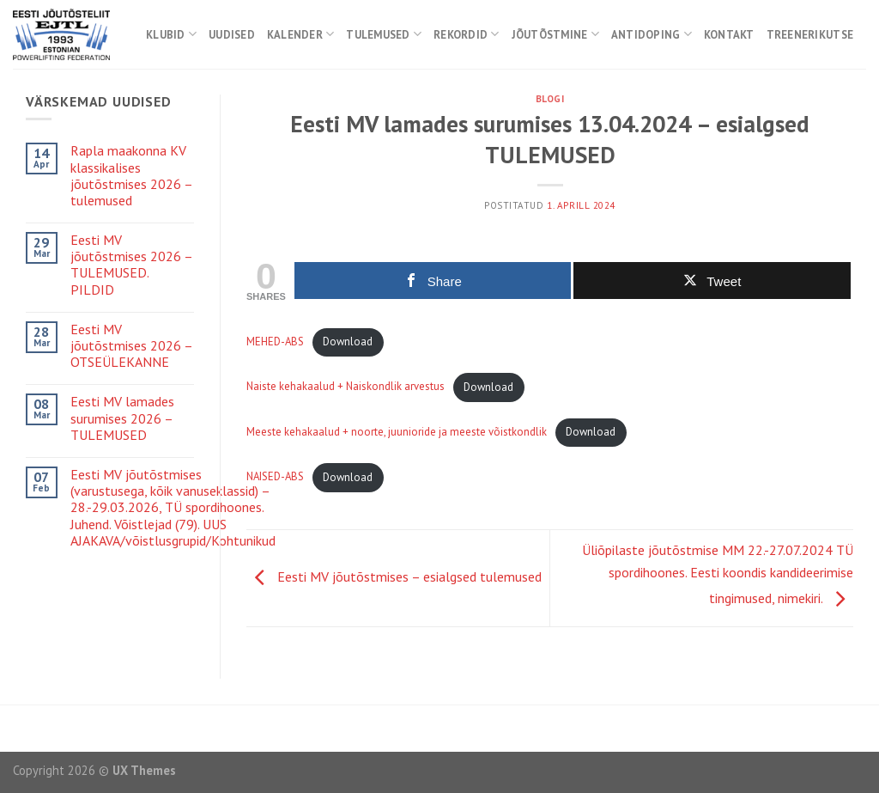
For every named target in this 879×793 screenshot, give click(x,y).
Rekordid (466, 34)
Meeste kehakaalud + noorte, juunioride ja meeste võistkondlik (396, 431)
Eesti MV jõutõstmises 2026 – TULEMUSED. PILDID (131, 265)
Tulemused (383, 34)
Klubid (171, 34)
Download (348, 341)
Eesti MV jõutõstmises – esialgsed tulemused (394, 576)
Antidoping (651, 34)
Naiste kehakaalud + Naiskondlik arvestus (345, 387)
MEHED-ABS (275, 341)
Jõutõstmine (555, 34)
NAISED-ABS (275, 477)
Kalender (301, 34)
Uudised (232, 34)
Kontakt (729, 34)
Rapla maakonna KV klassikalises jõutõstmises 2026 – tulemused (131, 176)
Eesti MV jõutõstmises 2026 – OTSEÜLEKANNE (131, 345)
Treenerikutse (810, 34)
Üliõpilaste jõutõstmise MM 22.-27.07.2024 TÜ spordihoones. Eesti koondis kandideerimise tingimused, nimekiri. (717, 574)
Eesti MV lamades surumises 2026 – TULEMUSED (122, 417)
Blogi (550, 99)
